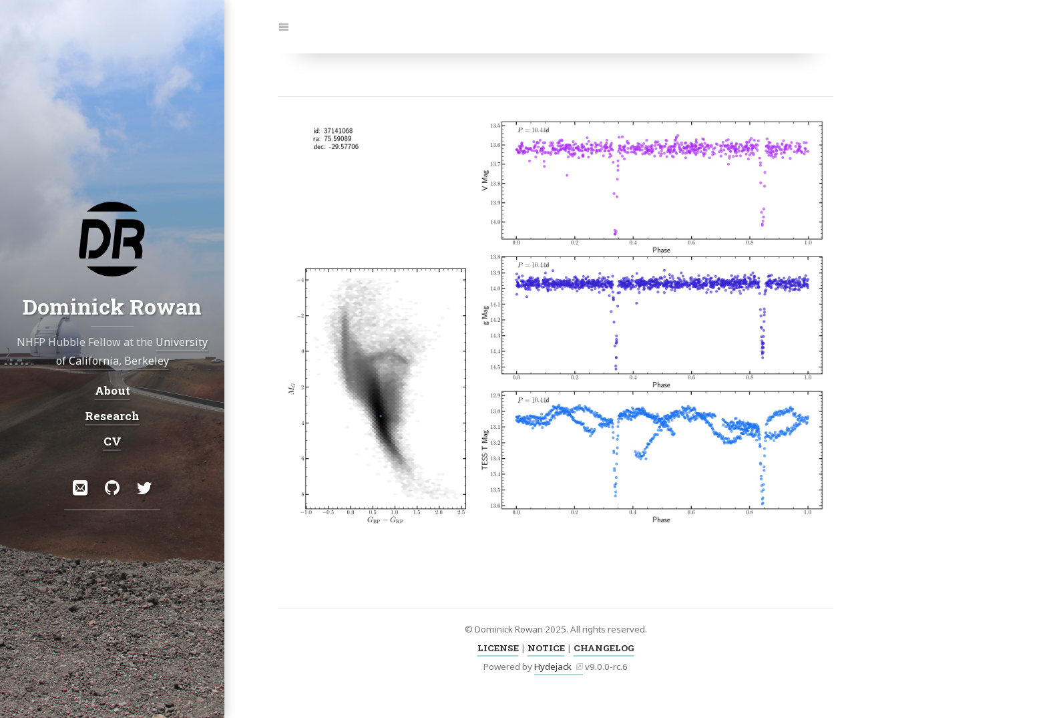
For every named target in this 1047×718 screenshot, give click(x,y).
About (112, 390)
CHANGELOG (604, 648)
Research (112, 415)
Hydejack (553, 667)
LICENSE (498, 648)
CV (112, 441)
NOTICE (546, 648)
